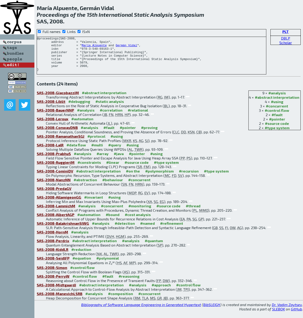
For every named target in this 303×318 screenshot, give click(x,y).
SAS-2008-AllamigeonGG (59, 204)
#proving (149, 134)
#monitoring (139, 213)
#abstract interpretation (277, 104)
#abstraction (85, 186)
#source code (277, 130)
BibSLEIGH (211, 311)
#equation (81, 265)
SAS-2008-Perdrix (53, 247)
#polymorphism (159, 178)
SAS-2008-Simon (52, 274)
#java (119, 160)
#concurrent (277, 113)
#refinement (171, 230)
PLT (285, 31)
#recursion (189, 178)
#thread (193, 213)
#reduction (81, 256)
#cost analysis (138, 221)
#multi (97, 152)
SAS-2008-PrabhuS (54, 160)
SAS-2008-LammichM (56, 213)
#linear (112, 169)
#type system (277, 134)
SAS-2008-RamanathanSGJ (60, 143)
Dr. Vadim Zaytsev (287, 311)
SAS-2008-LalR (50, 152)
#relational (138, 117)
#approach (161, 292)
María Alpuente (94, 47)
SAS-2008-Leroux (52, 125)
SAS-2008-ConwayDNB (57, 134)
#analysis (277, 100)
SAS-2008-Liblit (51, 108)
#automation (88, 221)
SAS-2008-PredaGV (54, 195)
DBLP (285, 38)
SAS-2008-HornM (52, 239)
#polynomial (107, 265)
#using (277, 108)
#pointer (277, 126)
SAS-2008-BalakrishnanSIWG (63, 230)
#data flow (76, 152)
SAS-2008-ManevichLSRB (59, 300)
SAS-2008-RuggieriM (56, 169)
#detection (125, 230)
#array (102, 160)
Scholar (285, 42)
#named (147, 230)
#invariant (93, 204)
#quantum (154, 247)
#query (114, 152)
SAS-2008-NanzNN (54, 186)
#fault (277, 121)
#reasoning (129, 283)
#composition (120, 300)
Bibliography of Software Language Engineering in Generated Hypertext (141, 311)
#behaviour (112, 186)
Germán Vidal (126, 47)
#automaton (82, 125)
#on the (133, 178)
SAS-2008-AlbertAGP (55, 221)
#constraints (89, 169)
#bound (113, 221)
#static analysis (109, 108)
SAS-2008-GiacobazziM (58, 99)
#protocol (96, 143)
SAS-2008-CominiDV (55, 178)
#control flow (277, 117)
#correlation (111, 117)
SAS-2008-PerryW (53, 283)
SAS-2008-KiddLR (52, 256)
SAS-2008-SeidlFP (53, 265)
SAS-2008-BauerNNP (55, 117)
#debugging (79, 108)
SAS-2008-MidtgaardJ (56, 292)
